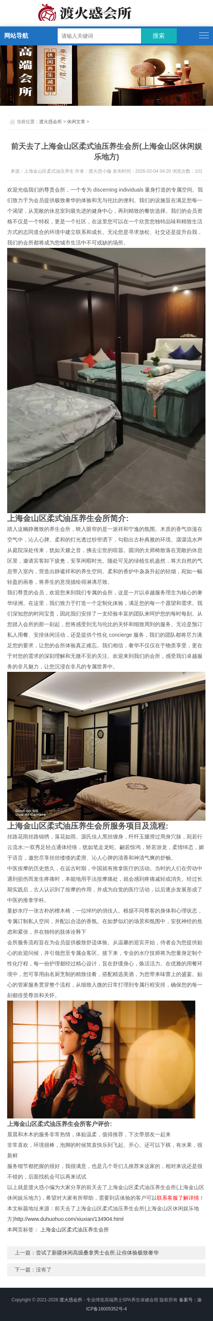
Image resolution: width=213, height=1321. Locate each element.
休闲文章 (76, 121)
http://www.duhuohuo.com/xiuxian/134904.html (69, 1219)
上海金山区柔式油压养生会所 (74, 1230)
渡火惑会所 (50, 121)
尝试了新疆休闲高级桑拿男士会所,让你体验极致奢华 (97, 1253)
